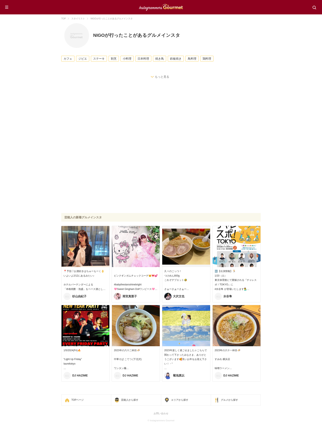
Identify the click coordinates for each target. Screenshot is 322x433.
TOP (63, 18)
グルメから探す (229, 399)
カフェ (68, 58)
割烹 (114, 58)
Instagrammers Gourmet (161, 7)
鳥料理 (192, 58)
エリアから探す (179, 399)
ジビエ (82, 58)
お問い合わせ (161, 413)
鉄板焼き (176, 58)
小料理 (127, 58)
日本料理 (143, 58)
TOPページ (77, 399)
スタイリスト (78, 18)
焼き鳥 (159, 58)
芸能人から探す (129, 399)
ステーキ (99, 58)
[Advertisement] (161, 118)
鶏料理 (207, 58)
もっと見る (162, 76)
